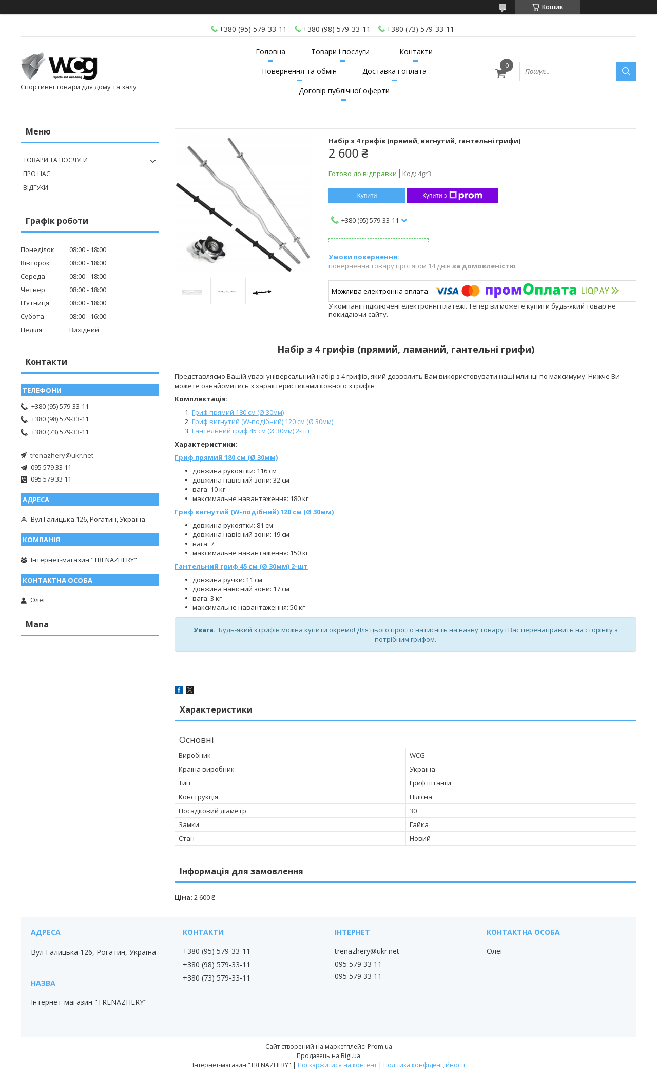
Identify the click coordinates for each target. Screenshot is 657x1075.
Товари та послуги (55, 160)
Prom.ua (380, 1046)
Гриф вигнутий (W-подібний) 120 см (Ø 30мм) (262, 421)
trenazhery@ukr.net (61, 455)
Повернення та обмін (299, 71)
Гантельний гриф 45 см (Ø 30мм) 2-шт (251, 430)
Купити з (452, 195)
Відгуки (35, 187)
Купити (367, 195)
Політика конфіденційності (424, 1065)
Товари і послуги (340, 51)
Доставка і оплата (394, 71)
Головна (270, 51)
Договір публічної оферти (344, 90)
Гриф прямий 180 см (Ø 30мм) (238, 412)
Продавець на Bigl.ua (328, 1055)
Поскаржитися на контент (337, 1065)
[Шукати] (626, 71)
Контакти (416, 51)
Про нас (36, 173)
